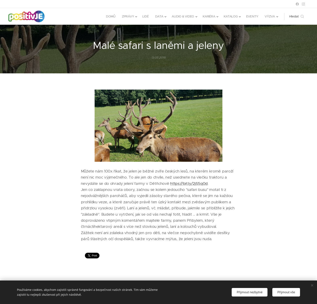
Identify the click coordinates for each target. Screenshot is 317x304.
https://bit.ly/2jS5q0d (189, 183)
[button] (296, 16)
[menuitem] (109, 16)
